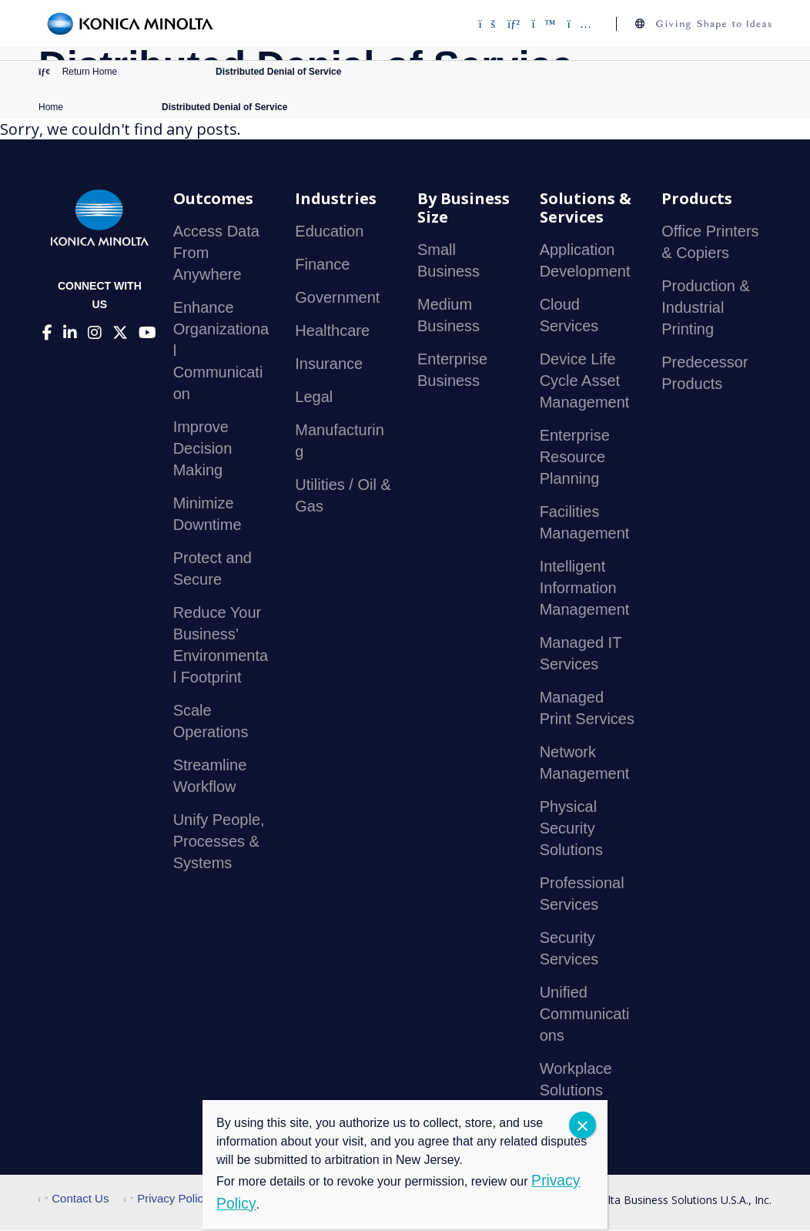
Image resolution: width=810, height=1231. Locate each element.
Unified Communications (585, 1015)
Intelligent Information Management (585, 589)
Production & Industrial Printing (705, 309)
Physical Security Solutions (571, 830)
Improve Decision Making (203, 450)
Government (337, 298)
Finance (322, 265)
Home (50, 107)
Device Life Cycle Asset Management (585, 382)
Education (329, 232)
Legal (314, 398)
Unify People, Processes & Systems (219, 843)
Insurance (329, 365)
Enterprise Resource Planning (575, 458)
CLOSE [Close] (582, 1125)
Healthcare (332, 332)
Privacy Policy (166, 1199)
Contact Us (73, 1199)
